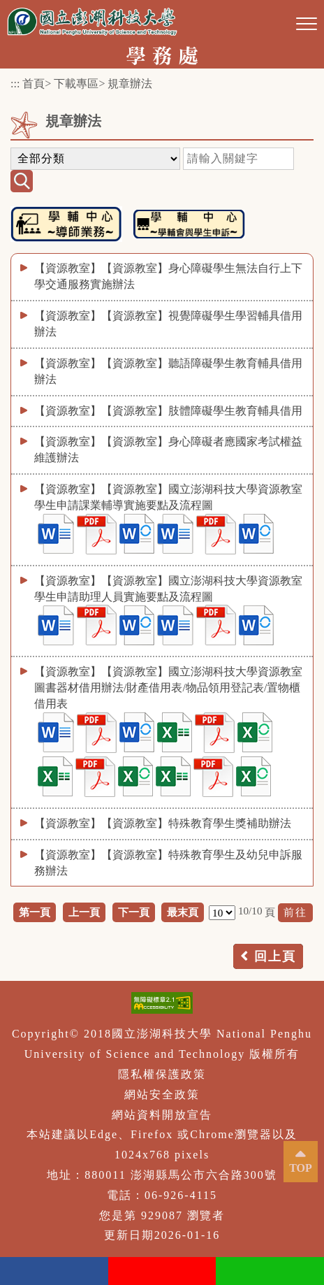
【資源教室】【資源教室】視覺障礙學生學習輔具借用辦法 (168, 324)
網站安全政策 (162, 1094)
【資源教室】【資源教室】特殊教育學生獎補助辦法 (162, 823)
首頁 (33, 83)
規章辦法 (130, 83)
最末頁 (182, 912)
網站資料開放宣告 (162, 1115)
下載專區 (76, 83)
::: (15, 83)
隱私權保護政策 (162, 1074)
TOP (300, 1168)
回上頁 (275, 956)
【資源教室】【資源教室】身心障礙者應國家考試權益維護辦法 (168, 450)
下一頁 (133, 912)
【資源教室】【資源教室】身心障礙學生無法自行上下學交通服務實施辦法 (168, 276)
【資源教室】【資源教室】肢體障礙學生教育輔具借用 (168, 411)
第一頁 (34, 912)
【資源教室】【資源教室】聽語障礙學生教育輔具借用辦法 (168, 371)
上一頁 (84, 912)
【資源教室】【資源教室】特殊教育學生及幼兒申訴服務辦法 (168, 863)
